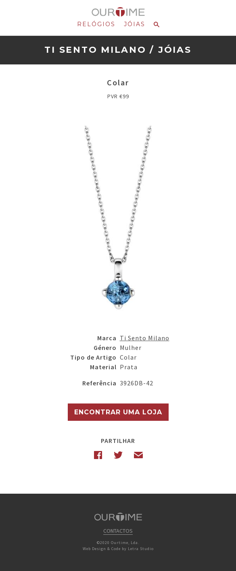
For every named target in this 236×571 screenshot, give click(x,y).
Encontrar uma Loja (118, 412)
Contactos (118, 530)
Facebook (98, 455)
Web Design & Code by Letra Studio (118, 548)
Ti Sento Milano (95, 49)
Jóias (134, 24)
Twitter (118, 455)
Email (138, 455)
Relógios (96, 24)
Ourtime (118, 12)
